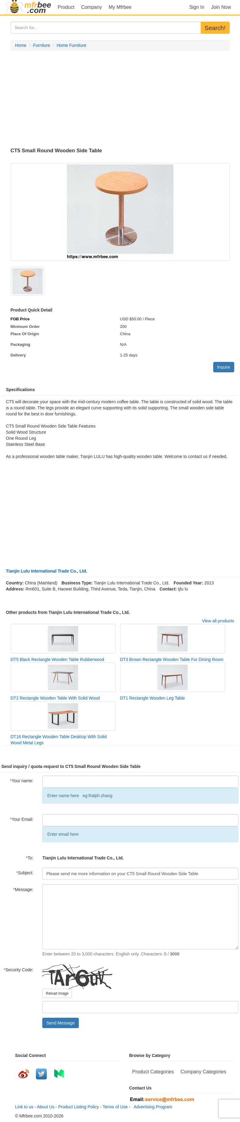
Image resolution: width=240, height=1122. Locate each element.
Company (91, 7)
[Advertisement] (120, 99)
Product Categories (153, 1071)
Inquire (223, 367)
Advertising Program (151, 1106)
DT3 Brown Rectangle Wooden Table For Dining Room (172, 659)
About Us (45, 1106)
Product (66, 7)
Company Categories (203, 1071)
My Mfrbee (120, 7)
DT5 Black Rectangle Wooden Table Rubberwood (57, 659)
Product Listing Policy (78, 1106)
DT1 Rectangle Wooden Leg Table (152, 698)
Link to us (24, 1106)
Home (20, 45)
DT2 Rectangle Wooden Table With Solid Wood (55, 698)
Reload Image (57, 993)
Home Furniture (71, 45)
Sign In (196, 7)
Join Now (221, 7)
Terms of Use (115, 1106)
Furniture (41, 45)
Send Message (60, 1022)
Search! (215, 28)
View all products (218, 620)
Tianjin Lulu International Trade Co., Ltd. (46, 571)
